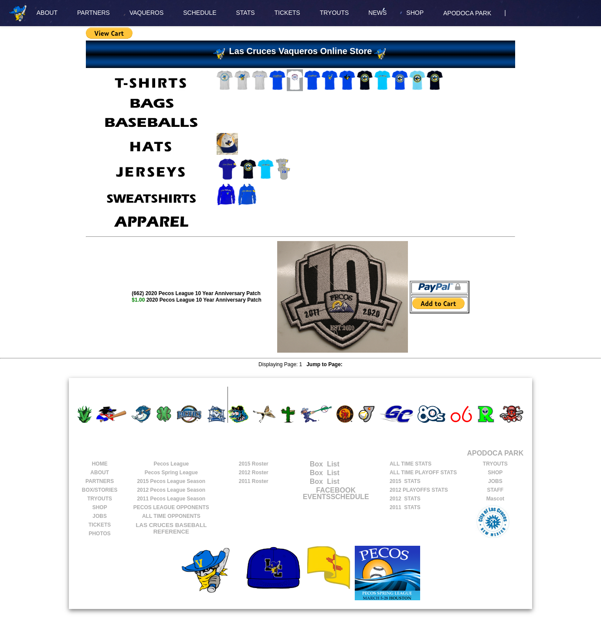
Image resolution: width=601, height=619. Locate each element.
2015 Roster (253, 464)
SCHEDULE (199, 12)
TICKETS (287, 12)
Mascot (495, 499)
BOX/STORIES (100, 490)
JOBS (99, 516)
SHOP (415, 12)
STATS (245, 12)
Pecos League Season (171, 481)
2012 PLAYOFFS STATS (419, 490)
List (332, 464)
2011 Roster (253, 481)
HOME (100, 464)
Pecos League (171, 464)
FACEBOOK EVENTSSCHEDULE (336, 493)
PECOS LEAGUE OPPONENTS (171, 507)
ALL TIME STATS (410, 464)
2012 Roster (253, 472)
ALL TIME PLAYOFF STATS (423, 472)
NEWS (377, 12)
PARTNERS (93, 12)
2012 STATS (405, 499)
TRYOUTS (334, 12)
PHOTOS (99, 534)
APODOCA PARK (467, 13)
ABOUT (47, 12)
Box (307, 464)
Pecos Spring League (171, 472)
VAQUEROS (146, 12)
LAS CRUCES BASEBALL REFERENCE (171, 528)
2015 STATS (405, 481)
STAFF (495, 490)
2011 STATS (405, 507)
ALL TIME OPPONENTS (171, 516)
